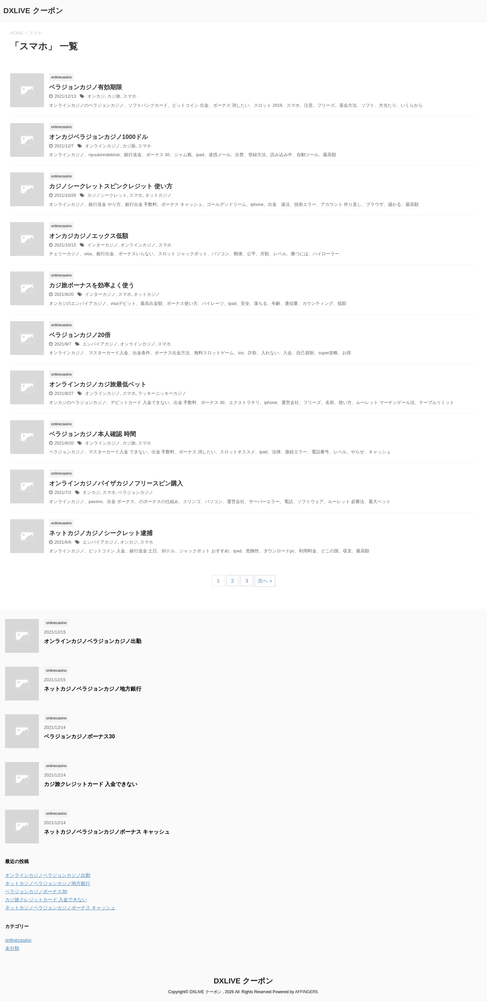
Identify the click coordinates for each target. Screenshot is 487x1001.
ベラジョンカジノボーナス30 (79, 736)
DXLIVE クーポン (33, 10)
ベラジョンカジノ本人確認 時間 (92, 434)
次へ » (265, 580)
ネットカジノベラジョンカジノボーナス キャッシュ (107, 832)
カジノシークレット (107, 195)
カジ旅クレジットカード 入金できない (90, 784)
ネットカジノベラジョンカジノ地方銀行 (92, 689)
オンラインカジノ (102, 145)
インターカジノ (102, 244)
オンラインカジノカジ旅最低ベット (97, 384)
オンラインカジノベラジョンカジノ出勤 (92, 641)
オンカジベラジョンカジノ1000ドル (98, 137)
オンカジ (96, 96)
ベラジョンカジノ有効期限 (85, 87)
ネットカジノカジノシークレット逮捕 (101, 533)
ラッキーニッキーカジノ (162, 393)
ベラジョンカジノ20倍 (80, 335)
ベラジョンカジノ (135, 492)
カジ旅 (113, 96)
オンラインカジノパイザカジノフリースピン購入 (116, 483)
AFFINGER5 (306, 992)
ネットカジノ (158, 195)
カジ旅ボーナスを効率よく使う (91, 285)
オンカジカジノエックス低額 (88, 236)
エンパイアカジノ (100, 344)
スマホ (129, 96)
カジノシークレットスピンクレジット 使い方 (110, 186)
